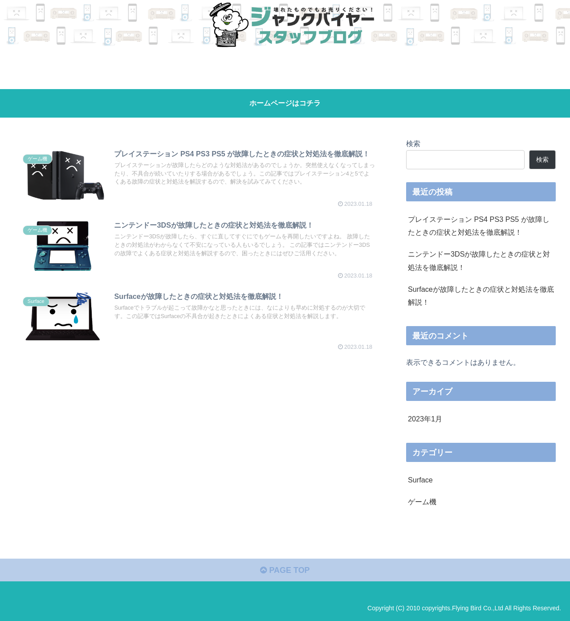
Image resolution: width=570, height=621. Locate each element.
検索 (413, 143)
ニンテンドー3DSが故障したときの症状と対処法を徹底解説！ (479, 260)
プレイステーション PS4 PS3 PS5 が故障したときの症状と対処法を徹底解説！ (479, 225)
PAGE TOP (284, 570)
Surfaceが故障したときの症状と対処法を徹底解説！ (481, 295)
